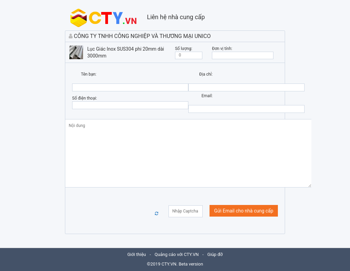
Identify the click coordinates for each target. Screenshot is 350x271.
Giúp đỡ (215, 254)
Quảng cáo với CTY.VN (176, 254)
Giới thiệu (136, 254)
